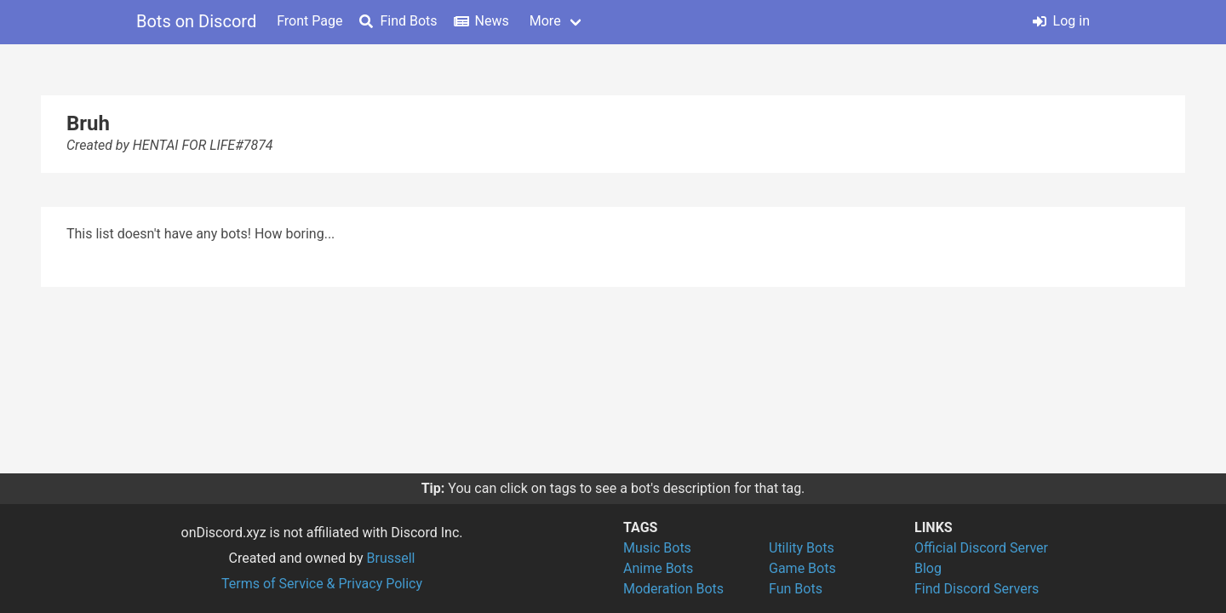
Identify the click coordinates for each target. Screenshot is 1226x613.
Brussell (391, 558)
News (482, 21)
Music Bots (657, 548)
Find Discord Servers (976, 589)
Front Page (309, 21)
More (545, 21)
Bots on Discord (196, 21)
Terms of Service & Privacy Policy (321, 584)
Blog (928, 568)
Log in (1061, 21)
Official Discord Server (981, 548)
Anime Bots (658, 568)
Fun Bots (795, 589)
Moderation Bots (673, 589)
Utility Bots (801, 548)
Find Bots (398, 21)
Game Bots (802, 568)
